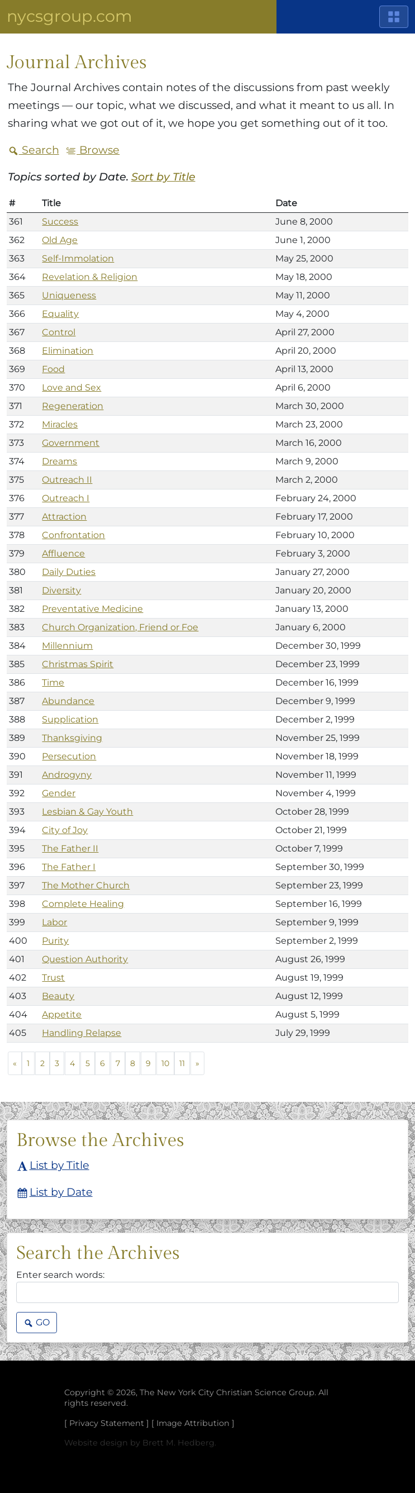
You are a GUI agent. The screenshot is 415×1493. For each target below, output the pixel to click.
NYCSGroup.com (69, 16)
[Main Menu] (393, 17)
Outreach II (67, 479)
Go (36, 1323)
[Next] (197, 1063)
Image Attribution (193, 1423)
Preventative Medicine (92, 608)
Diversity (61, 590)
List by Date (55, 1193)
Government (70, 443)
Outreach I (65, 498)
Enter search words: (60, 1274)
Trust (53, 977)
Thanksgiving (72, 738)
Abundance (68, 701)
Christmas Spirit (77, 664)
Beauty (58, 996)
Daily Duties (69, 572)
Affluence (63, 553)
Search (33, 149)
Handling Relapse (81, 1033)
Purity (55, 940)
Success (60, 221)
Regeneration (72, 406)
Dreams (59, 461)
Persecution (69, 756)
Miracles (60, 424)
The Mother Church (86, 885)
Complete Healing (83, 903)
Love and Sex (71, 387)
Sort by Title (163, 176)
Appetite (62, 1014)
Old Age (60, 240)
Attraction (64, 516)
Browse (92, 149)
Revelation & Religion (89, 277)
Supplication (70, 719)
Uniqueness (69, 295)
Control (58, 332)
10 (165, 1063)
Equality (60, 313)
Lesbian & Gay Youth (87, 811)
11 (182, 1063)
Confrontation (73, 535)
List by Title (53, 1166)
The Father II (70, 848)
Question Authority (85, 959)
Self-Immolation (78, 258)
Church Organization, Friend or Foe (120, 627)
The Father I (69, 867)
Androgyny (67, 774)
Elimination (67, 350)
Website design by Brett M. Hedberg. (140, 1443)
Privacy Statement (106, 1423)
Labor (54, 922)
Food (53, 369)
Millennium (67, 645)
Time (53, 682)
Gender (58, 793)
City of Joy (65, 830)
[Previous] (15, 1063)
